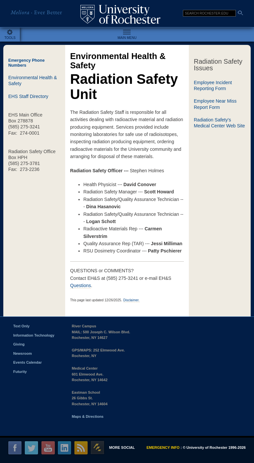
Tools (10, 38)
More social (122, 447)
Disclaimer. (131, 300)
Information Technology (33, 335)
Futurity (20, 372)
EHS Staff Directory (28, 96)
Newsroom (22, 353)
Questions (80, 285)
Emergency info (163, 447)
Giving (18, 344)
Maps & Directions (88, 416)
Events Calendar (27, 362)
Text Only (21, 326)
